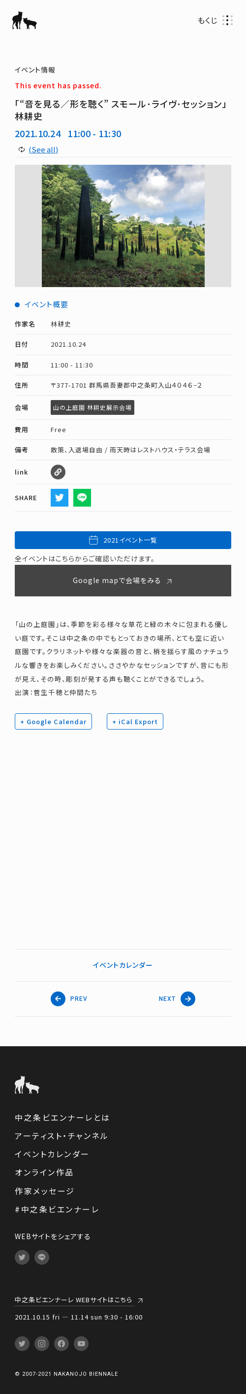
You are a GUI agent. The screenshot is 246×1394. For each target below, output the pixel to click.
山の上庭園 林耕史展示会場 (92, 407)
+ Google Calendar (53, 721)
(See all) (43, 149)
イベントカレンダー (123, 965)
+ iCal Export (135, 721)
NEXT (177, 998)
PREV (69, 998)
